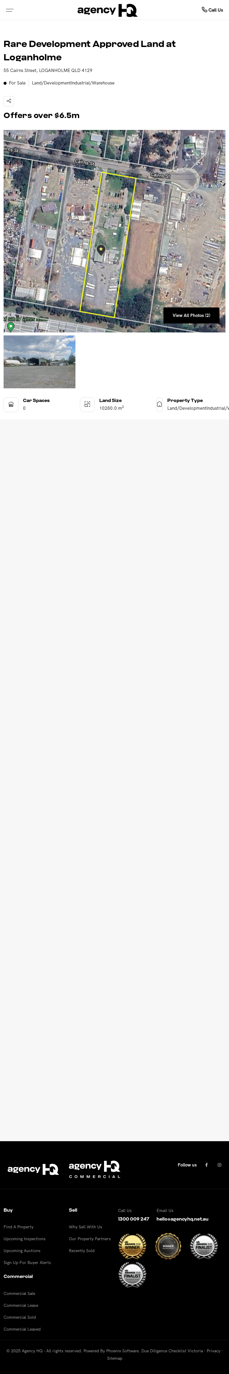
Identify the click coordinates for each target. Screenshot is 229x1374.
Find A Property (18, 1226)
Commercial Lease (21, 1305)
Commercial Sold (20, 1317)
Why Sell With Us (85, 1226)
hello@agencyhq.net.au (182, 1219)
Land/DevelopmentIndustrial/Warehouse (73, 83)
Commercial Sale (19, 1293)
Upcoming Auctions (22, 1250)
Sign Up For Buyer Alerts (27, 1262)
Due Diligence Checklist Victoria (172, 1350)
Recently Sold (82, 1250)
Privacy (213, 1350)
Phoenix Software (122, 1350)
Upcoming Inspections (25, 1238)
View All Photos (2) (191, 315)
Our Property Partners (90, 1238)
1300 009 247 (133, 1219)
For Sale (15, 83)
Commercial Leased (22, 1329)
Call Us (212, 9)
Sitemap (114, 1358)
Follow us (187, 1165)
